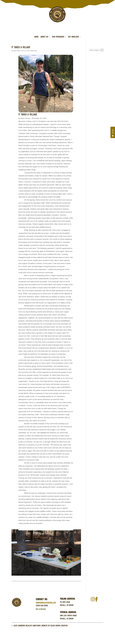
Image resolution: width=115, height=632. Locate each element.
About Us (44, 37)
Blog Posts (34, 50)
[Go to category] (102, 50)
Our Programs (58, 37)
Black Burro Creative (59, 626)
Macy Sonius (17, 50)
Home (36, 37)
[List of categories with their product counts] (95, 50)
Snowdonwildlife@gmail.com (46, 602)
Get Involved (73, 37)
